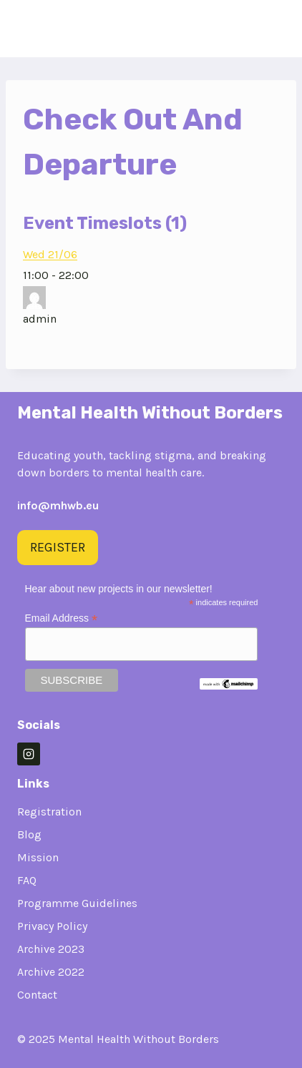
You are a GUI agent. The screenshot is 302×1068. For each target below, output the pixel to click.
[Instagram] (28, 754)
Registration (49, 811)
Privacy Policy (52, 926)
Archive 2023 (50, 949)
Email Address (61, 618)
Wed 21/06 (50, 254)
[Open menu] (269, 28)
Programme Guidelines (77, 903)
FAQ (26, 880)
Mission (38, 857)
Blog (29, 834)
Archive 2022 (50, 972)
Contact (37, 994)
